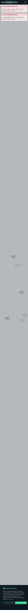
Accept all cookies (21, 602)
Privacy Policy (10, 599)
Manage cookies (8, 602)
